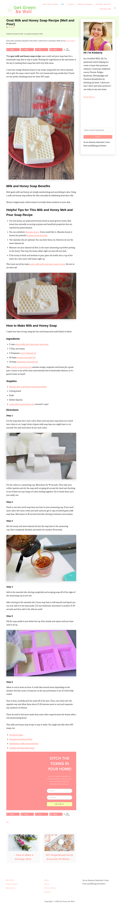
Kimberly (11, 27)
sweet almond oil (28, 353)
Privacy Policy (70, 41)
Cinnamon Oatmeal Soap (20, 739)
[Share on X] (27, 49)
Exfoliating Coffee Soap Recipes (23, 743)
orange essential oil (26, 357)
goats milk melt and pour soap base (32, 344)
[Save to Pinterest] (41, 49)
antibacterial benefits (37, 235)
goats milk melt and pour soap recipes (47, 264)
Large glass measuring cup (21, 404)
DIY (7, 822)
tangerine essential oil (27, 362)
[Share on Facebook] (13, 49)
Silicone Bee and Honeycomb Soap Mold (27, 387)
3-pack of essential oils (20, 367)
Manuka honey (32, 232)
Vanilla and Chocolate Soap (21, 748)
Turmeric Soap (16, 735)
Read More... (89, 97)
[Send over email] (56, 49)
